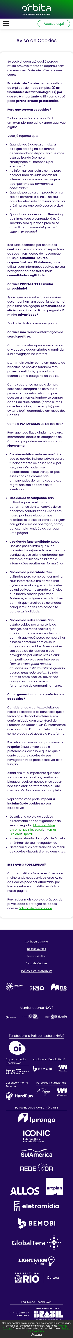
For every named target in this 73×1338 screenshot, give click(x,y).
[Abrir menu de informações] (6, 24)
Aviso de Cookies (36, 963)
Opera (27, 834)
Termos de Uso (36, 956)
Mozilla (28, 830)
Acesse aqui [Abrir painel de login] (54, 23)
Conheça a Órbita (36, 941)
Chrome (16, 830)
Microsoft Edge (44, 825)
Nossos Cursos (36, 949)
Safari (39, 830)
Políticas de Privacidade (36, 970)
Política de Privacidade (35, 908)
